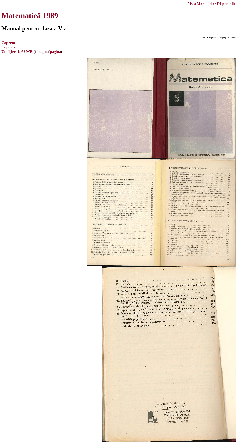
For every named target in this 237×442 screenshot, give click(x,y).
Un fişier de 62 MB (16, 51)
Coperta (8, 43)
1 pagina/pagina (48, 51)
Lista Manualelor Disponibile (211, 3)
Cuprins (8, 47)
